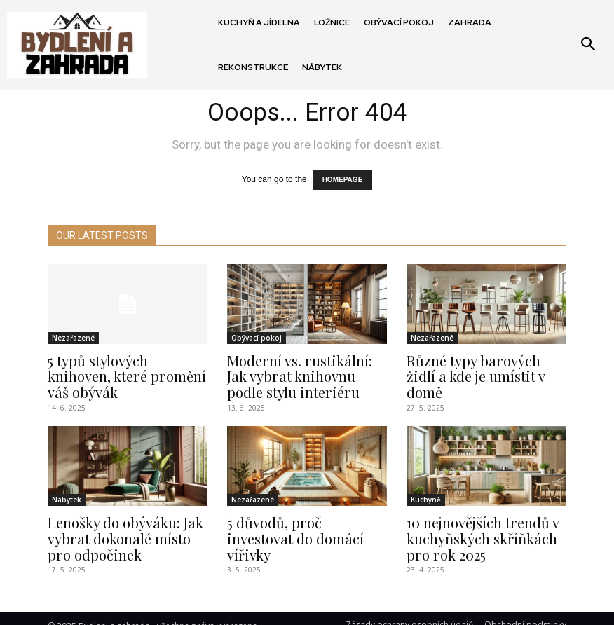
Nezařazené (73, 336)
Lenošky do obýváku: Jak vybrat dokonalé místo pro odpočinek (123, 527)
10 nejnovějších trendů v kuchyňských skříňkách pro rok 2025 (486, 527)
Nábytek (66, 492)
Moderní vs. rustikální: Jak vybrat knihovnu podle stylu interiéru (302, 371)
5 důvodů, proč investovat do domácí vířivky (300, 520)
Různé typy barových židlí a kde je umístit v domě (485, 364)
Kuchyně (426, 492)
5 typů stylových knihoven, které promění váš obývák (123, 364)
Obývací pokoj (256, 336)
